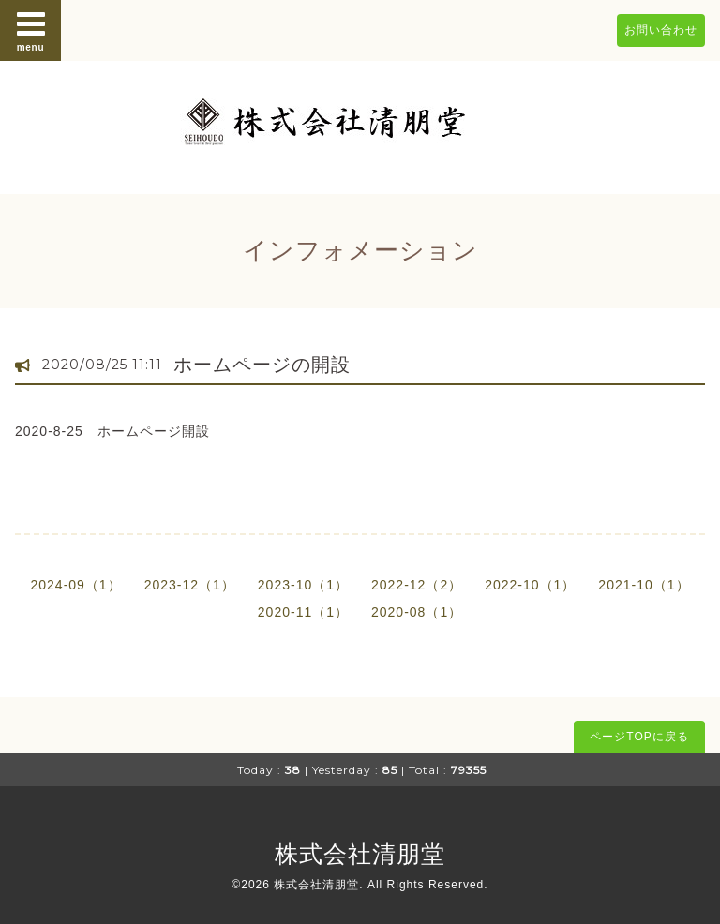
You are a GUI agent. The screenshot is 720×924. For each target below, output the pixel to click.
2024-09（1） (75, 584)
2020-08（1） (416, 611)
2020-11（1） (303, 611)
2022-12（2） (416, 584)
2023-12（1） (189, 584)
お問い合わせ (661, 30)
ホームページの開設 (262, 364)
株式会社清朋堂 (360, 854)
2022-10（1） (530, 584)
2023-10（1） (303, 584)
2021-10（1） (643, 584)
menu (31, 29)
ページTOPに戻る (639, 736)
